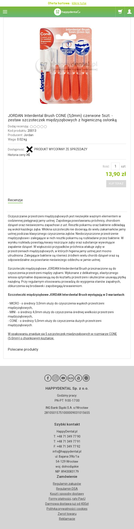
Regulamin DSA (67, 488)
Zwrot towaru (67, 513)
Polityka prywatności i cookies (67, 508)
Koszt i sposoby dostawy (67, 493)
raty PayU (78, 498)
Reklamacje (67, 519)
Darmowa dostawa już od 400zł (67, 503)
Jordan (28, 135)
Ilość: (106, 166)
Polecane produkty (23, 349)
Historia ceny (18, 155)
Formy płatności (60, 498)
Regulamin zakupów (67, 483)
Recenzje (15, 200)
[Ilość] (115, 166)
